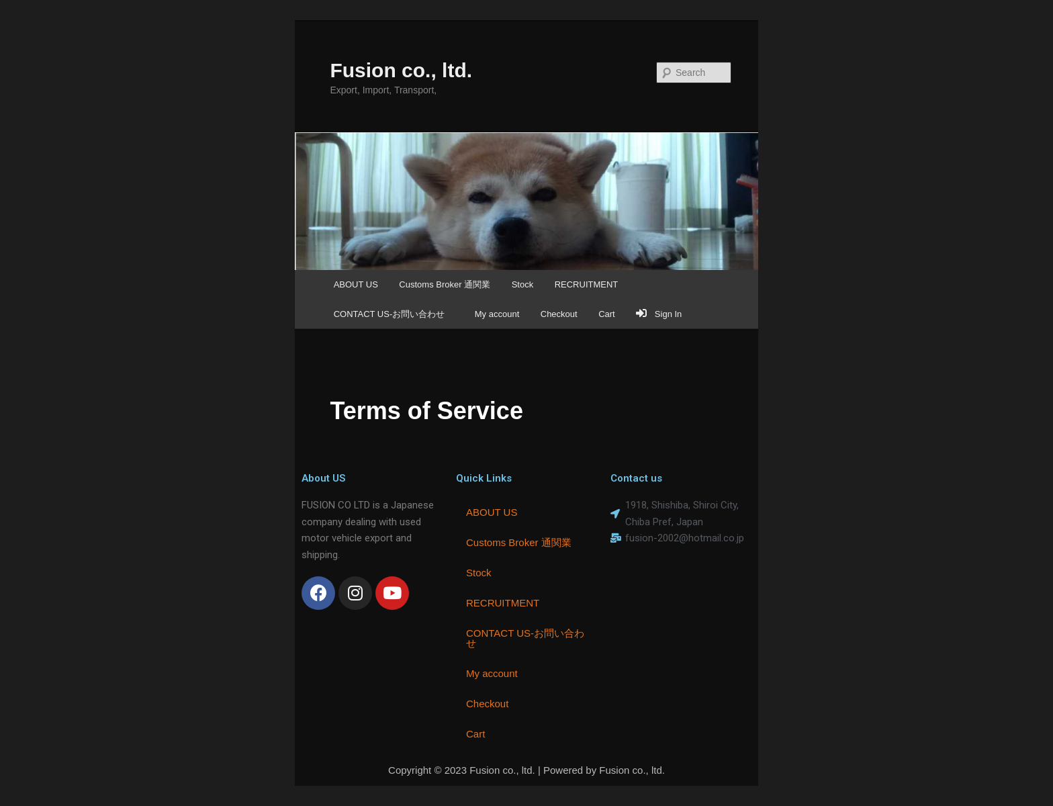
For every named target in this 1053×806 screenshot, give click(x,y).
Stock (523, 284)
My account (497, 314)
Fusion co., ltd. (401, 70)
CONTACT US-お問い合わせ (394, 314)
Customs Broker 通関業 (444, 284)
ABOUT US (356, 284)
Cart (606, 314)
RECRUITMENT (587, 284)
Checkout (559, 314)
